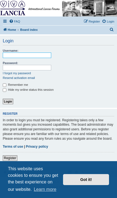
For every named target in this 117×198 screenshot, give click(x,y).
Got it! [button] (86, 179)
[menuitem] (14, 21)
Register (10, 158)
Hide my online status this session (28, 89)
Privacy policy (37, 146)
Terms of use (13, 146)
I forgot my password (17, 73)
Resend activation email (19, 77)
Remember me (15, 84)
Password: (10, 63)
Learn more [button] (45, 189)
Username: (10, 50)
